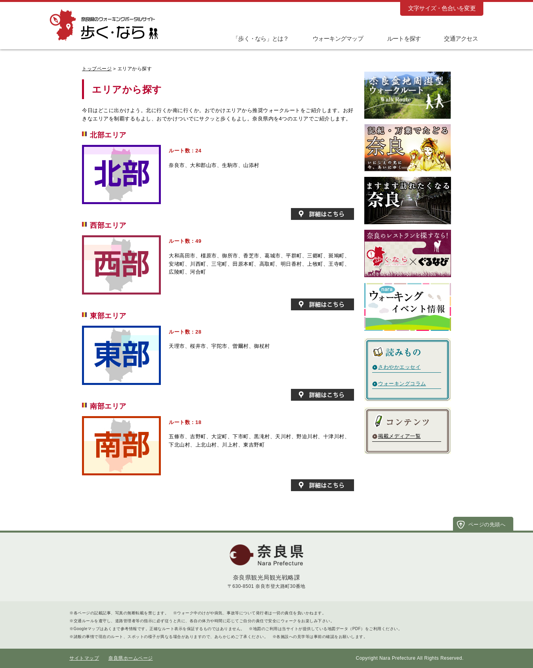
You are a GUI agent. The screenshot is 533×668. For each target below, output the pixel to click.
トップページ (97, 68)
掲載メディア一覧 (399, 436)
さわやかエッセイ (399, 367)
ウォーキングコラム (402, 384)
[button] (399, 38)
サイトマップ (84, 658)
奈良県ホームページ (130, 658)
